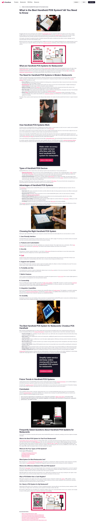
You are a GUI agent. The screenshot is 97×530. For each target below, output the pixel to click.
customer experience (47, 42)
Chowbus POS (22, 351)
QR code (49, 443)
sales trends (66, 198)
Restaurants (23, 2)
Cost (22, 255)
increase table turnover (50, 138)
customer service (58, 35)
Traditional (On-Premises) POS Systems (29, 452)
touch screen (60, 276)
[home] (6, 2)
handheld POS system (47, 33)
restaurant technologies (61, 381)
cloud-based (74, 282)
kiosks (56, 443)
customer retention (48, 291)
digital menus (37, 442)
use (53, 270)
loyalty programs (57, 290)
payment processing (29, 72)
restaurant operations (31, 463)
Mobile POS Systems (26, 455)
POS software (30, 174)
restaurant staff (47, 68)
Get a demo (92, 2)
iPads (71, 172)
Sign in (84, 2)
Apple (32, 136)
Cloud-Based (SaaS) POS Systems (28, 454)
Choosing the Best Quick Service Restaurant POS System (33, 514)
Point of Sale (27, 468)
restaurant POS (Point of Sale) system (35, 461)
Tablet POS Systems (26, 456)
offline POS (43, 284)
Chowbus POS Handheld (39, 331)
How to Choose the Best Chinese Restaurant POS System (33, 516)
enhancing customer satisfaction (33, 194)
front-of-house (58, 92)
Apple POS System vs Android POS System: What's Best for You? (34, 520)
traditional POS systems (23, 69)
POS (67, 70)
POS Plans (30, 2)
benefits (23, 203)
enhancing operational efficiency (32, 291)
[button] (76, 2)
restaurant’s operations (49, 93)
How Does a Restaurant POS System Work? (30, 518)
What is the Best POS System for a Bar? (29, 513)
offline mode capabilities (47, 282)
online (52, 443)
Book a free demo (60, 396)
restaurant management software (69, 140)
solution (61, 177)
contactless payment (29, 384)
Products (16, 2)
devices (38, 87)
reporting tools (35, 246)
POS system (51, 128)
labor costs (53, 201)
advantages (23, 187)
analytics (63, 478)
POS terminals (51, 176)
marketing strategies (52, 91)
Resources (36, 2)
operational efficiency (28, 392)
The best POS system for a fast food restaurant (28, 440)
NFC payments (26, 136)
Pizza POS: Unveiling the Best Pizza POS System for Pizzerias (33, 517)
